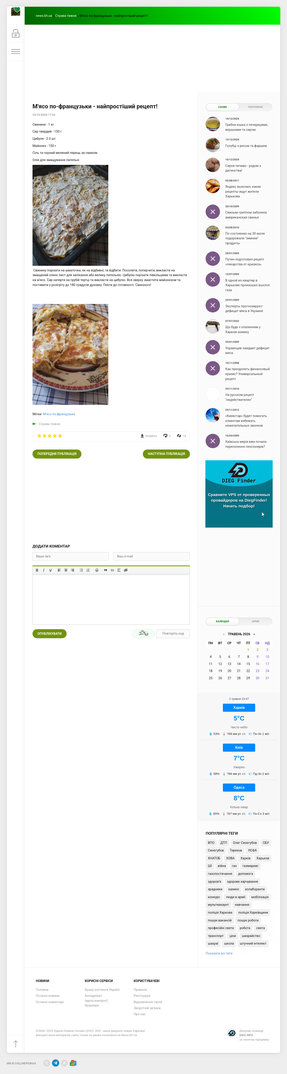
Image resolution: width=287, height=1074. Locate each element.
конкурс (214, 897)
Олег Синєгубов (245, 843)
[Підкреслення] (50, 570)
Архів (255, 621)
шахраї (213, 943)
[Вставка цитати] (105, 570)
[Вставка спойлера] (119, 570)
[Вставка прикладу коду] (112, 570)
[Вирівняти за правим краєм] (72, 570)
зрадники (215, 889)
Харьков (263, 858)
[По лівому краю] (59, 570)
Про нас (140, 1014)
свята (260, 928)
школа (229, 943)
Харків (245, 858)
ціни (232, 936)
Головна (42, 990)
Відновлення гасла (148, 1002)
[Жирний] (37, 570)
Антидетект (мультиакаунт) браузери (96, 1000)
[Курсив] (43, 570)
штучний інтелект (253, 943)
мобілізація (260, 897)
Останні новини (47, 996)
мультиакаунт (218, 905)
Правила (140, 990)
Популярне (255, 107)
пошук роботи (248, 920)
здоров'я (214, 882)
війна (222, 866)
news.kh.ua (44, 16)
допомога (245, 874)
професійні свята (221, 928)
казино (233, 889)
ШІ (210, 866)
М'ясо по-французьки (59, 414)
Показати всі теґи (219, 953)
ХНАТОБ (214, 858)
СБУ (266, 843)
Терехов (236, 850)
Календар (222, 621)
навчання (242, 905)
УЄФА (252, 850)
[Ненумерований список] (81, 570)
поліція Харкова (220, 913)
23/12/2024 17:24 (44, 114)
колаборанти (255, 889)
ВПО (211, 843)
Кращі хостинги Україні (102, 990)
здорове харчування (242, 882)
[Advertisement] (152, 58)
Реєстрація (142, 996)
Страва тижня (65, 16)
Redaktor (151, 436)
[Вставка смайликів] (96, 570)
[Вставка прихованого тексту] (125, 570)
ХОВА (230, 858)
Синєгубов (216, 850)
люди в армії (235, 897)
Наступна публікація (166, 454)
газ (234, 866)
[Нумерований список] (88, 570)
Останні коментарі (50, 1002)
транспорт (216, 936)
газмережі (250, 866)
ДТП (223, 843)
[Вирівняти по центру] (66, 570)
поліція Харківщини (253, 913)
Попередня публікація (56, 454)
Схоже (222, 107)
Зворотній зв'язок (147, 1008)
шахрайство (251, 936)
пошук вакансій (220, 920)
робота (245, 928)
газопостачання (220, 874)
